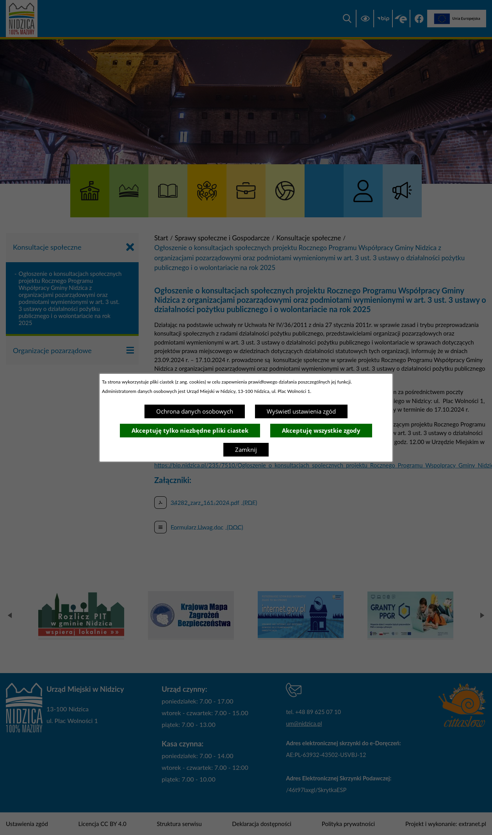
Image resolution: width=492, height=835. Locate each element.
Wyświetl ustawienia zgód (301, 411)
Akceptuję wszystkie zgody (321, 430)
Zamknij (246, 449)
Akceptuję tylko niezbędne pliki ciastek (190, 430)
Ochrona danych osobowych (194, 411)
